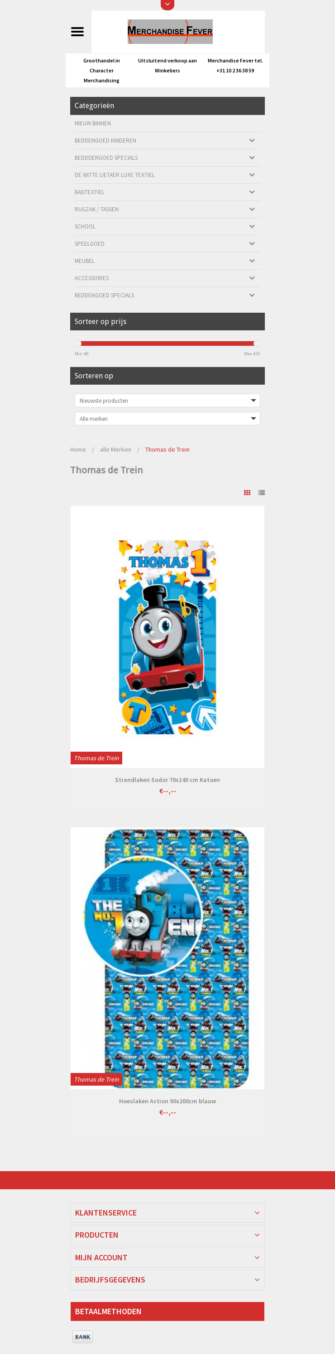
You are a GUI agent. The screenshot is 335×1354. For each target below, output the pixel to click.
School (85, 226)
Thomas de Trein (167, 449)
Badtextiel (90, 192)
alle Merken (115, 449)
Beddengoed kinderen (105, 140)
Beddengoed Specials (104, 295)
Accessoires (92, 278)
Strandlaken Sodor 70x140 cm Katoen (167, 780)
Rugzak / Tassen (97, 209)
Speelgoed (90, 244)
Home (78, 449)
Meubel (85, 261)
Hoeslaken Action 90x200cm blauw (167, 1101)
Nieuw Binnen (93, 123)
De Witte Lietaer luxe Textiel (115, 175)
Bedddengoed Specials (106, 158)
